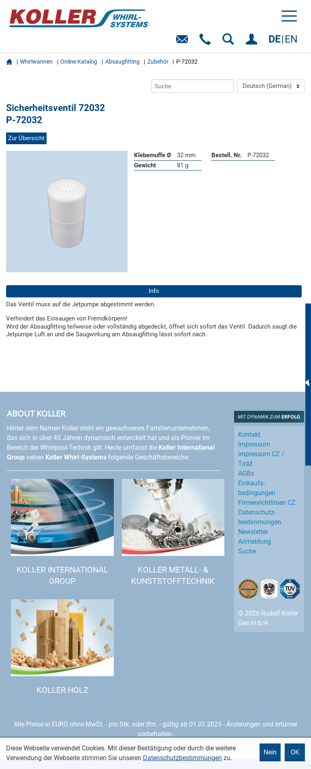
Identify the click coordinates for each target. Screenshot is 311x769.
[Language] (271, 86)
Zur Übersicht (26, 138)
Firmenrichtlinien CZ (267, 502)
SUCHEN (229, 42)
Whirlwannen (36, 61)
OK (295, 752)
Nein (270, 752)
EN (291, 39)
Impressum (254, 444)
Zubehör (157, 61)
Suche (247, 551)
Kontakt (249, 434)
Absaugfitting (122, 61)
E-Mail (183, 42)
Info (154, 291)
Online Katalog (78, 61)
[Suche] (192, 86)
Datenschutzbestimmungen (182, 758)
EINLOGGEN (252, 42)
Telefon (206, 42)
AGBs (246, 473)
